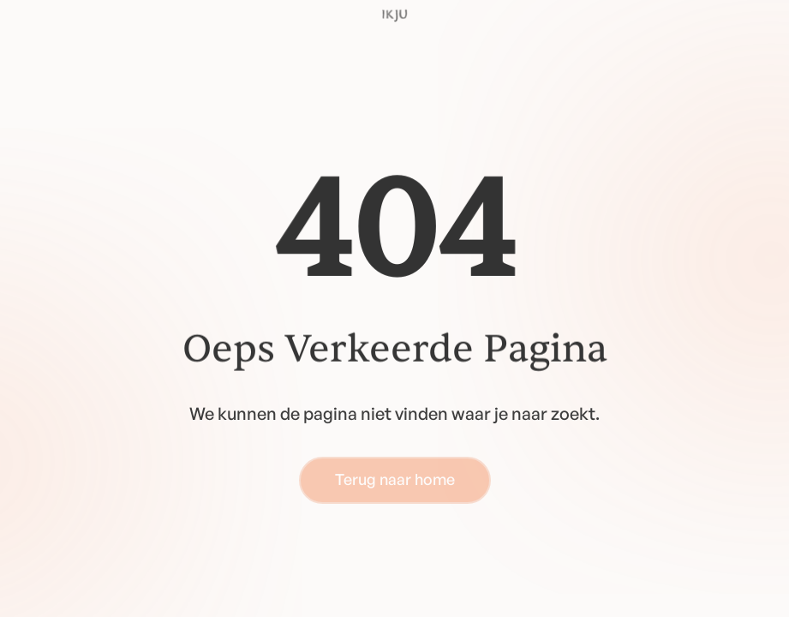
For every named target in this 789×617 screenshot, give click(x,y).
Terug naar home (395, 479)
